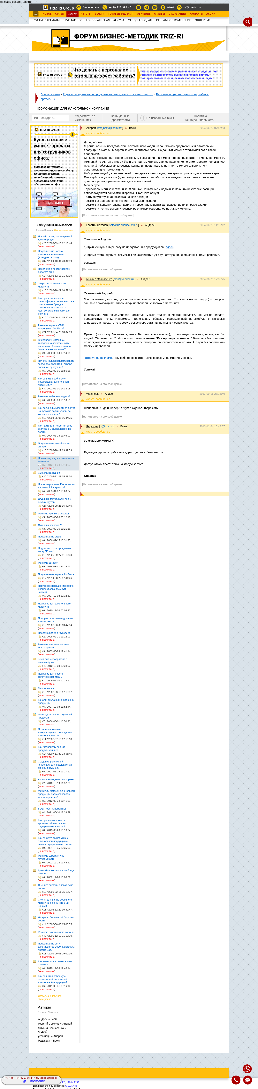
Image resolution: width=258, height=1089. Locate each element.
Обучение (143, 14)
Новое (46, 14)
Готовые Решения (120, 14)
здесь (169, 247)
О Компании (177, 14)
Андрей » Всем (47, 1019)
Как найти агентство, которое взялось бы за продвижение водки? (55, 428)
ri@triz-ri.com (192, 7)
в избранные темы (161, 118)
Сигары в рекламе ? (50, 525)
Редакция (92, 426)
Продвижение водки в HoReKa (56, 574)
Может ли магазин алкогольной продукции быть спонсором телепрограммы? (56, 794)
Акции (210, 14)
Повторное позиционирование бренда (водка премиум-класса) (56, 589)
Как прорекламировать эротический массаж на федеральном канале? (51, 823)
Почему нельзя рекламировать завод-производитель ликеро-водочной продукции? (56, 364)
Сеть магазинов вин (49, 472)
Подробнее (37, 1082)
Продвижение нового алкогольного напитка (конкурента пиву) (51, 254)
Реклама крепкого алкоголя (54, 513)
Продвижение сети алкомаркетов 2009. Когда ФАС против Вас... (56, 946)
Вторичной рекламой (99, 357)
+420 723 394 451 (121, 7)
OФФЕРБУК (202, 20)
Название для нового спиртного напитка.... (50, 675)
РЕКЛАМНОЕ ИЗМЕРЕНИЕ (173, 20)
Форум (72, 14)
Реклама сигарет (48, 562)
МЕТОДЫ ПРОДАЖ (140, 20)
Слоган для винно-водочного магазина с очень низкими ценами (55, 902)
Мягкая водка (46, 688)
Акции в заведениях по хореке (56, 779)
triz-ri (170, 7)
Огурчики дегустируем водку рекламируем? (54, 500)
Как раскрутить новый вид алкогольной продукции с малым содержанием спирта (55, 841)
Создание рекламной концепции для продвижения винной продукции (55, 764)
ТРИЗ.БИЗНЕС (72, 20)
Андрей (91, 127)
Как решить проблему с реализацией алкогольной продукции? (53, 381)
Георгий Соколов (97, 225)
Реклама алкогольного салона (55, 932)
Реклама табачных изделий (54, 396)
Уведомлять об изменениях (85, 117)
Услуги (100, 14)
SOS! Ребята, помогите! (52, 808)
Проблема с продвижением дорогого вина (54, 270)
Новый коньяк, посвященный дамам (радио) (55, 238)
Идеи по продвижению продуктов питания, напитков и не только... (108, 94)
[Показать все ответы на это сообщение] (107, 215)
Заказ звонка (91, 7)
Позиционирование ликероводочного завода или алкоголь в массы (55, 732)
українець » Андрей (50, 1036)
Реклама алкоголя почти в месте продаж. (53, 646)
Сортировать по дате (63, 230)
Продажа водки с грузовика (54, 632)
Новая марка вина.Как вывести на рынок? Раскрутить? (56, 486)
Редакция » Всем (49, 1040)
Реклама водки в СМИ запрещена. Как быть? (51, 327)
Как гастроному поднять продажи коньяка (52, 748)
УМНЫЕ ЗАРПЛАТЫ (47, 20)
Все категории (50, 94)
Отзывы (159, 14)
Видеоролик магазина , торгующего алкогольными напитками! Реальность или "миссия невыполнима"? (54, 344)
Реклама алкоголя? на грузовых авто (51, 857)
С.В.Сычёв (71, 1086)
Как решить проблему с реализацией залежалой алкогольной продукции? (52, 979)
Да (24, 1082)
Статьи (59, 14)
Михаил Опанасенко (99, 279)
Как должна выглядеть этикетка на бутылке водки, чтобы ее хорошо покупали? (56, 411)
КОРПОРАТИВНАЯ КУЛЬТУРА (105, 20)
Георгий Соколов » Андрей (55, 1023)
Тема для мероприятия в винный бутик (52, 661)
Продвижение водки (50, 536)
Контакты (196, 14)
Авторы (86, 14)
